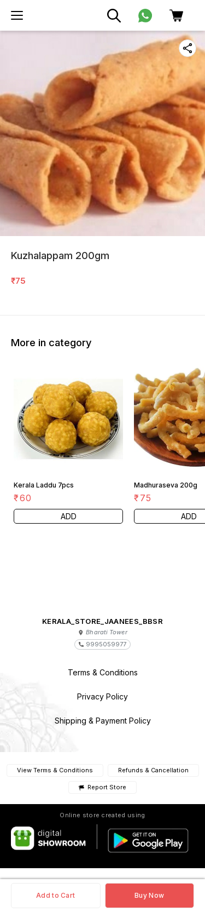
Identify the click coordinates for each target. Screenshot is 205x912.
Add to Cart (55, 895)
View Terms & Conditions (55, 770)
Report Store (102, 787)
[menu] (17, 15)
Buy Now (149, 895)
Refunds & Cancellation (153, 770)
